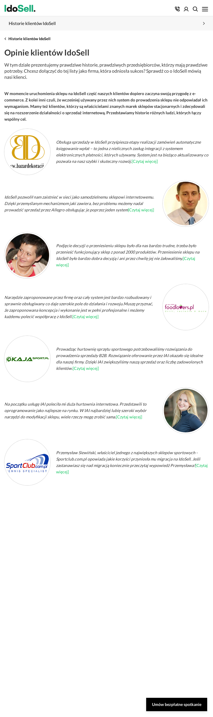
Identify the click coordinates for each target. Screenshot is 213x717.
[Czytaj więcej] (145, 161)
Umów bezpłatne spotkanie (176, 704)
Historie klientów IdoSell (29, 38)
